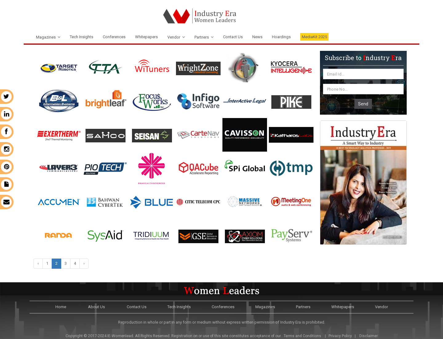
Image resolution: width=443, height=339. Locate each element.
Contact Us (233, 37)
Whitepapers (146, 37)
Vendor (173, 37)
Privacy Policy (340, 336)
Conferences (114, 37)
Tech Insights (81, 37)
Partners (201, 37)
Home (60, 306)
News (257, 37)
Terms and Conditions (302, 336)
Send (363, 103)
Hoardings (281, 37)
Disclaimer (368, 336)
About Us (96, 306)
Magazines (46, 37)
